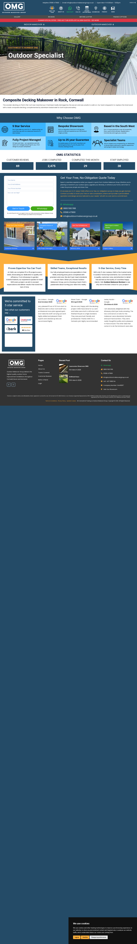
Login (40, 383)
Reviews (51, 17)
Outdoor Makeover (103, 24)
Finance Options (120, 17)
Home (40, 365)
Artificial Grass (74, 377)
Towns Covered (43, 373)
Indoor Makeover (34, 24)
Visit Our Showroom (110, 389)
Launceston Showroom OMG (78, 366)
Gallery (17, 17)
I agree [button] (77, 937)
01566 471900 (54, 3)
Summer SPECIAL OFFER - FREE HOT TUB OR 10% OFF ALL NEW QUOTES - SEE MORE (68, 20)
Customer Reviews (45, 376)
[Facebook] (9, 385)
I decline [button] (85, 937)
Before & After (86, 17)
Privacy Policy (62, 401)
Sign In (133, 2)
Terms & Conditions (51, 401)
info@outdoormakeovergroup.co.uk (80, 3)
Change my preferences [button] (98, 937)
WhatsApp (42, 208)
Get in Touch (18, 208)
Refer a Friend (43, 380)
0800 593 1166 (69, 208)
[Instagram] (13, 385)
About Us (41, 369)
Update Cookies (71, 401)
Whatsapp (68, 204)
